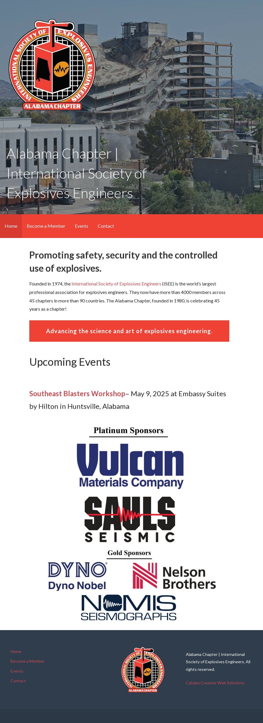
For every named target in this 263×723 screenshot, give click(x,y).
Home (11, 226)
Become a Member (46, 226)
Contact (106, 226)
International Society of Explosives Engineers (116, 283)
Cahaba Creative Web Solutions (215, 682)
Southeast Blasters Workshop (77, 393)
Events (81, 226)
